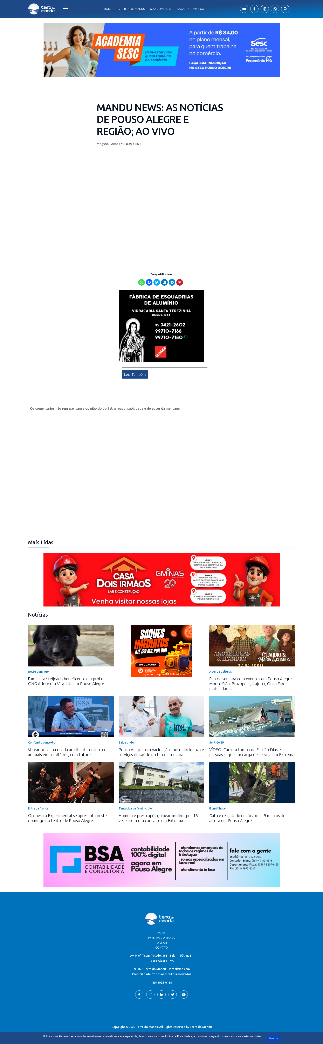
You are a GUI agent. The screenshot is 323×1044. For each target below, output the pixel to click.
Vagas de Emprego (190, 9)
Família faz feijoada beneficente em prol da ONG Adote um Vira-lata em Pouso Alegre (67, 681)
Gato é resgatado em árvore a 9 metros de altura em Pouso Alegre (247, 818)
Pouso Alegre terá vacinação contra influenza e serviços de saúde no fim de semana (161, 752)
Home (108, 9)
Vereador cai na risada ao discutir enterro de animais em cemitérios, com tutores (68, 752)
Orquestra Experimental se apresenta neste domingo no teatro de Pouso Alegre (67, 818)
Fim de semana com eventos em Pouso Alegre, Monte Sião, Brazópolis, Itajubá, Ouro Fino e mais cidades (251, 683)
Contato (161, 947)
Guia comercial (161, 9)
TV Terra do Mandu (162, 937)
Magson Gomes (108, 144)
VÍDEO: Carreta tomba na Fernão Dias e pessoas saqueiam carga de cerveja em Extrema (251, 752)
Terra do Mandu (201, 1027)
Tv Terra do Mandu (131, 9)
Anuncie (161, 942)
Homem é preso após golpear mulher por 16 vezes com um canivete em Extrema (158, 818)
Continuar (273, 1038)
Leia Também (135, 374)
